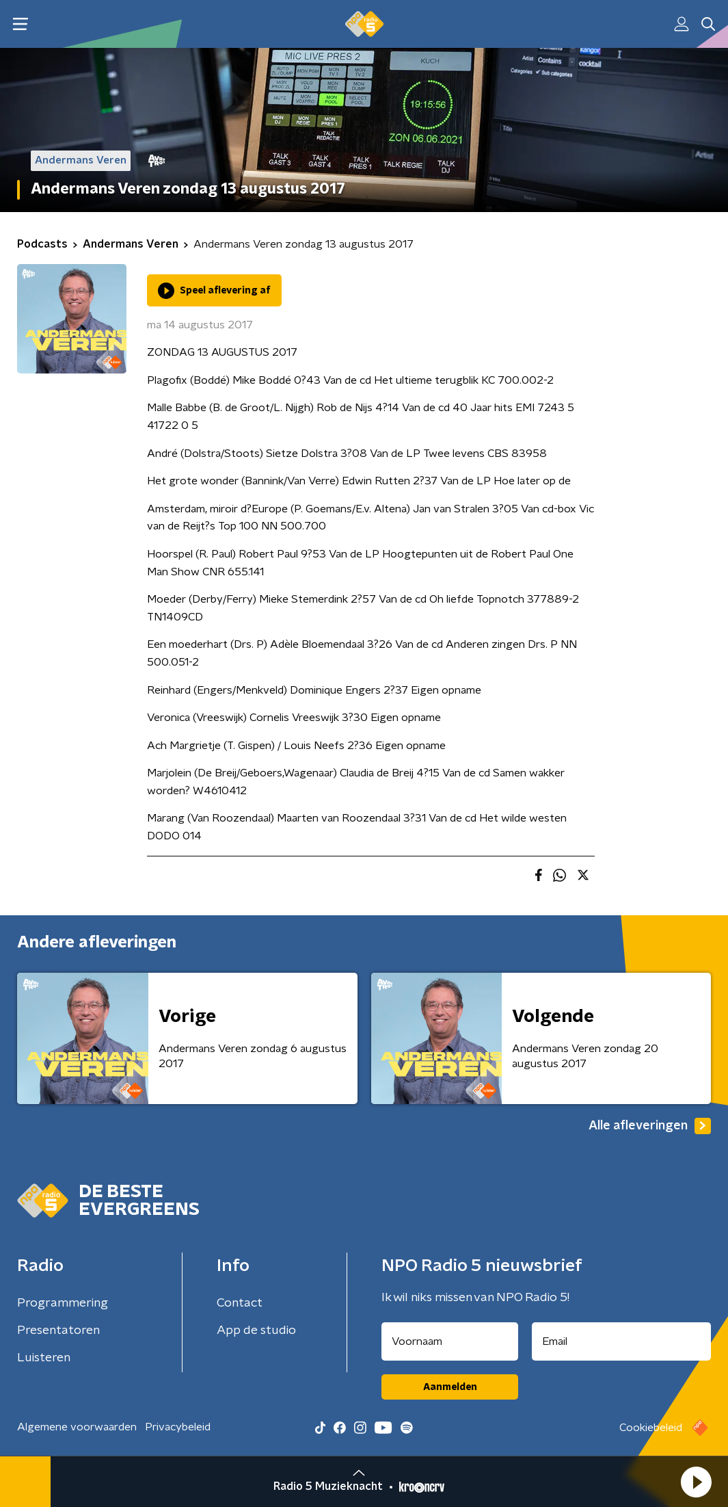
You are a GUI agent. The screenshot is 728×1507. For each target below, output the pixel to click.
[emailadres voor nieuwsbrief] (621, 1341)
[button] (696, 1482)
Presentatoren (58, 1330)
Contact (239, 1303)
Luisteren (43, 1358)
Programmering (62, 1303)
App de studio (256, 1330)
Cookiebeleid (650, 1427)
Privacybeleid (178, 1426)
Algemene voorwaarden (77, 1426)
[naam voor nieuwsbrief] (449, 1341)
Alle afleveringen (650, 1126)
